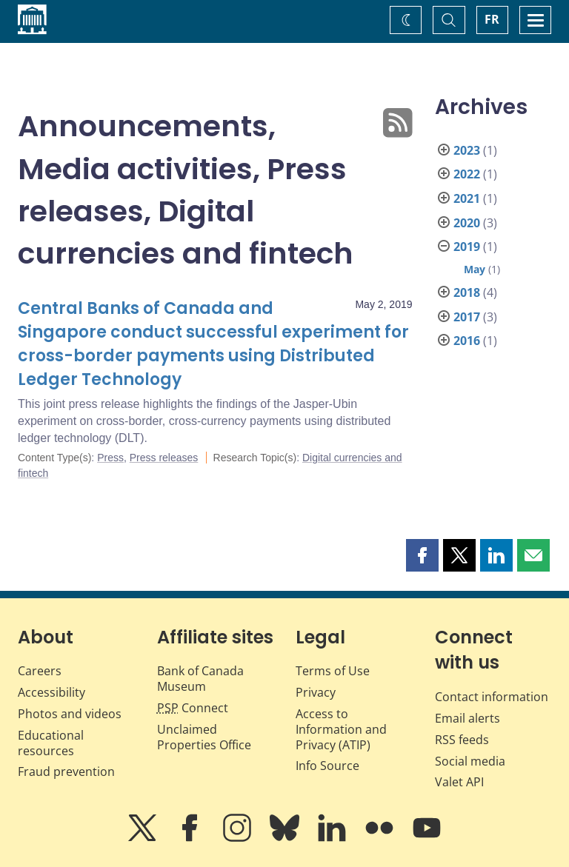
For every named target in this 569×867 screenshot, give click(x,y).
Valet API (459, 782)
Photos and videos (70, 714)
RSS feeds (462, 740)
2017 (466, 317)
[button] (422, 555)
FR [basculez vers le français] (492, 19)
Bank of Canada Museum (200, 678)
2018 (466, 292)
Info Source (327, 765)
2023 (466, 150)
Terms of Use (333, 671)
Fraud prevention (66, 771)
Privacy (316, 692)
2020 (466, 223)
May (474, 269)
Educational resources (51, 743)
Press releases (164, 457)
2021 (466, 198)
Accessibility (51, 692)
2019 (466, 246)
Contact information (491, 697)
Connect (192, 708)
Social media (470, 761)
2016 (466, 340)
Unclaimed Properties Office (204, 737)
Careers (39, 671)
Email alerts (467, 718)
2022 (466, 174)
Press (110, 457)
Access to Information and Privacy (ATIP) (341, 729)
